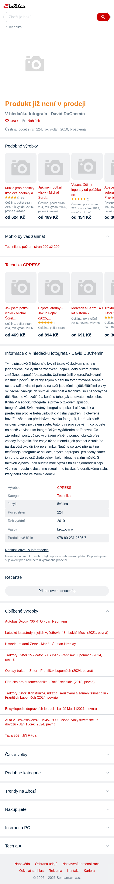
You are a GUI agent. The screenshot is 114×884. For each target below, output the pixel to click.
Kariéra (89, 871)
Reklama (55, 871)
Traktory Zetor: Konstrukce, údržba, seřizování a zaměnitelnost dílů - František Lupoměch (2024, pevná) (56, 695)
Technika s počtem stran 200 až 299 (32, 246)
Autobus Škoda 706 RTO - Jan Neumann (36, 621)
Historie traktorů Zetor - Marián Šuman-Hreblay (40, 644)
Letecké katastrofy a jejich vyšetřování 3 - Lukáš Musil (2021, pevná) (56, 632)
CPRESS (64, 488)
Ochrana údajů (46, 864)
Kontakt (73, 871)
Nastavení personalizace (81, 864)
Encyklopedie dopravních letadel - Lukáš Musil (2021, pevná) (51, 709)
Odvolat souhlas (31, 871)
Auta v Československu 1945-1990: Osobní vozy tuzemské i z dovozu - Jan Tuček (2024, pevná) (51, 722)
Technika (15, 27)
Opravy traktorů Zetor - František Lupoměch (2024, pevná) (49, 671)
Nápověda (22, 864)
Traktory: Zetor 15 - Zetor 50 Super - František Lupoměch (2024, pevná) (53, 657)
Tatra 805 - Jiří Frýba (21, 735)
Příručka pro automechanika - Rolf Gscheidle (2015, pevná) (50, 682)
